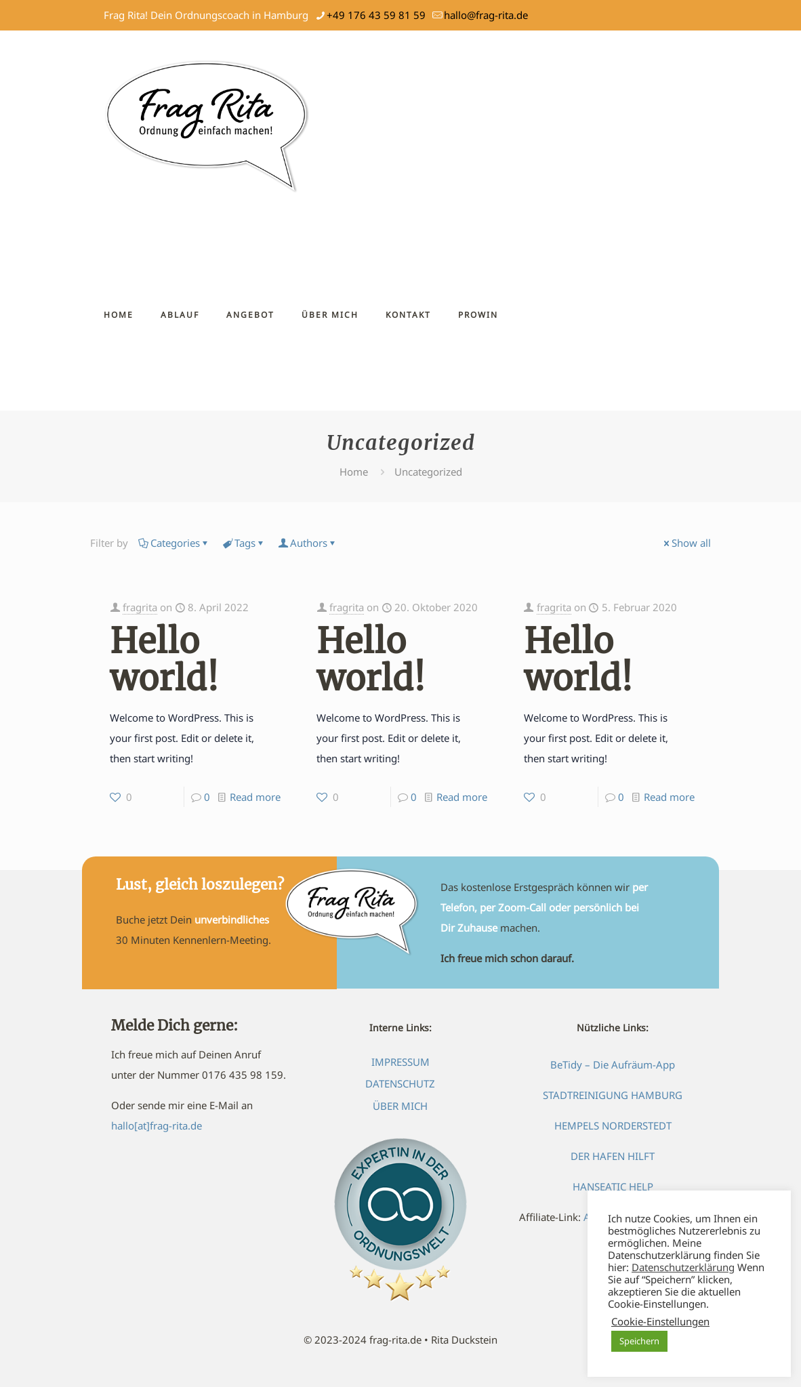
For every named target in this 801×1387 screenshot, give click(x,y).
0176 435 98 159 (242, 1074)
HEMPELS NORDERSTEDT (613, 1125)
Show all (686, 543)
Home (354, 471)
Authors (307, 543)
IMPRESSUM (400, 1062)
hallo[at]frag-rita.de (156, 1125)
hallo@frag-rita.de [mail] (486, 15)
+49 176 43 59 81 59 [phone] (376, 15)
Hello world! (164, 660)
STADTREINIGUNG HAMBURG (612, 1095)
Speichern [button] (639, 1341)
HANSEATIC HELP (613, 1186)
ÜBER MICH (400, 1106)
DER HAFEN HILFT (613, 1156)
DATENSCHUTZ (400, 1083)
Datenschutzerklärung (683, 1267)
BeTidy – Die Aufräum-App (612, 1064)
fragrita (140, 607)
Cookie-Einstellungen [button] (660, 1321)
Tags (244, 543)
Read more (255, 797)
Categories (174, 543)
